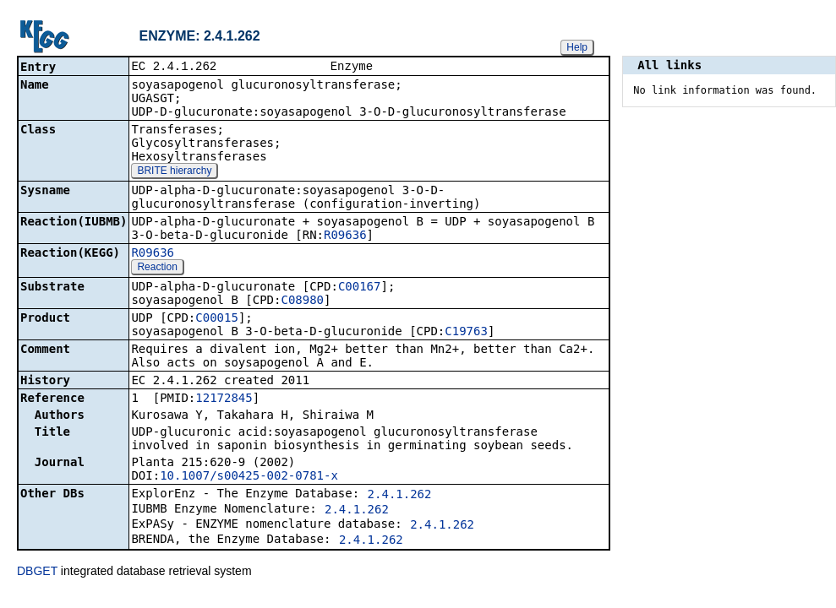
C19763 (466, 332)
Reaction (157, 268)
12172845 (223, 399)
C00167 (359, 288)
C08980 (302, 301)
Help (576, 47)
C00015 (216, 319)
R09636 (345, 236)
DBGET (37, 572)
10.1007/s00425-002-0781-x (249, 477)
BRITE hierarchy (174, 172)
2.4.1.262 (400, 495)
